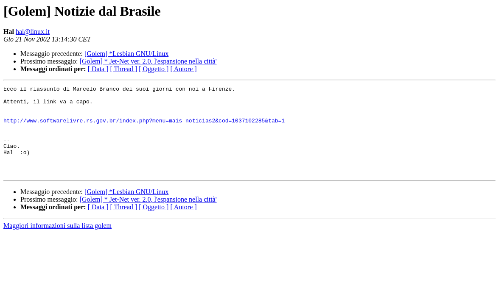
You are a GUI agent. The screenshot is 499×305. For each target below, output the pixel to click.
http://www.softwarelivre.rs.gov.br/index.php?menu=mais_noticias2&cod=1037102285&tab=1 (144, 128)
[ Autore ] (183, 68)
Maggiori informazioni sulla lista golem (57, 243)
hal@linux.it (33, 31)
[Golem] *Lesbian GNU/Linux (126, 53)
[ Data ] (98, 68)
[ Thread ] (123, 68)
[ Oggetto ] (153, 68)
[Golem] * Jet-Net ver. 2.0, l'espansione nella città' (148, 61)
